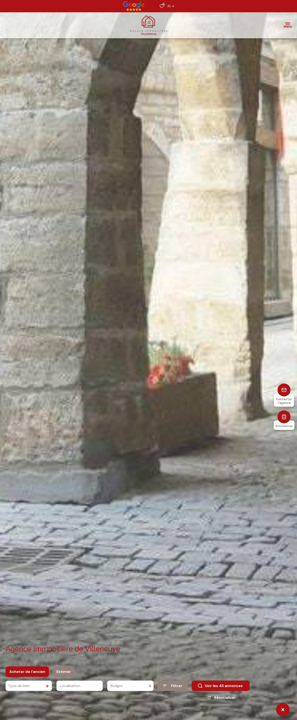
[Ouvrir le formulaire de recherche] (172, 687)
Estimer (63, 673)
